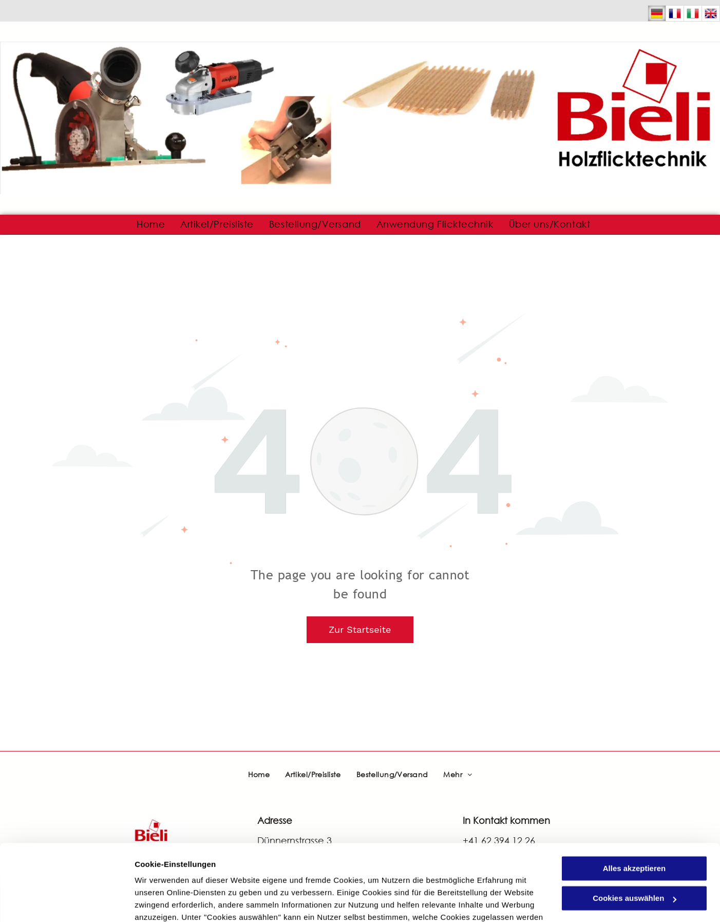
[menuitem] (151, 224)
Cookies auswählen (171, 901)
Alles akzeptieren (634, 800)
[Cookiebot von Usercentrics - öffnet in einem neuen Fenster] (66, 902)
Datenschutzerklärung (252, 873)
